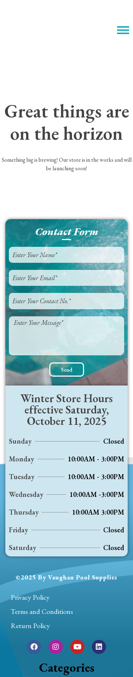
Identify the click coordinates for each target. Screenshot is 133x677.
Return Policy (30, 625)
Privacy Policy (30, 597)
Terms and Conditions (42, 611)
